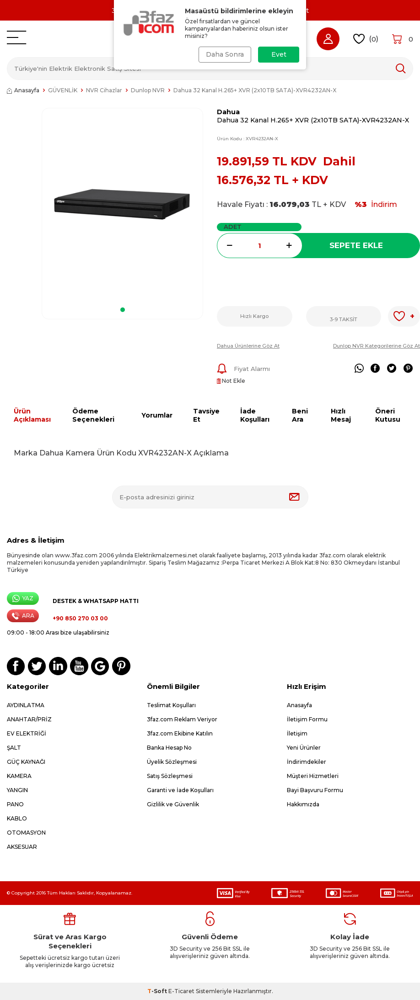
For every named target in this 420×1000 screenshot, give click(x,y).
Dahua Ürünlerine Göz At (248, 346)
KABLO (17, 818)
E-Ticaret (181, 991)
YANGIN (17, 790)
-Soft (157, 991)
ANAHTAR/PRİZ (29, 719)
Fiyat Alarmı (243, 369)
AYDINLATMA (25, 705)
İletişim (297, 733)
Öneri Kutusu (387, 415)
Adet (233, 226)
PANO (15, 804)
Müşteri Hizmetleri (313, 775)
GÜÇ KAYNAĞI (26, 761)
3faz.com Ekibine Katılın (180, 733)
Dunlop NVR (148, 90)
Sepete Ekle (356, 245)
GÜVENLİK (62, 90)
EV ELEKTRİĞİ (26, 733)
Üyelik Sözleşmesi (172, 761)
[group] (122, 204)
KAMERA (19, 775)
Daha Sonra (225, 54)
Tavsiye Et (206, 415)
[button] (122, 309)
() (365, 39)
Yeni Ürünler (304, 747)
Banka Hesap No (169, 747)
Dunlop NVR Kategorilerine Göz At (376, 346)
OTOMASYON (26, 832)
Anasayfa (23, 90)
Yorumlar (156, 415)
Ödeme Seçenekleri (93, 415)
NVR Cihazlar (104, 90)
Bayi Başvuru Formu (315, 790)
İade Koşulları (254, 415)
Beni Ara (300, 415)
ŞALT (14, 747)
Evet (278, 54)
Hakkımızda (303, 804)
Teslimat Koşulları (171, 705)
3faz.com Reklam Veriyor (182, 719)
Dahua (228, 112)
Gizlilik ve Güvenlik (173, 804)
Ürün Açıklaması (32, 415)
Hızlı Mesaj (341, 415)
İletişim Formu (307, 719)
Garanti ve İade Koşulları (180, 790)
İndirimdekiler (306, 761)
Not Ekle (231, 380)
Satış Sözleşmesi (170, 775)
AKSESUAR (22, 846)
